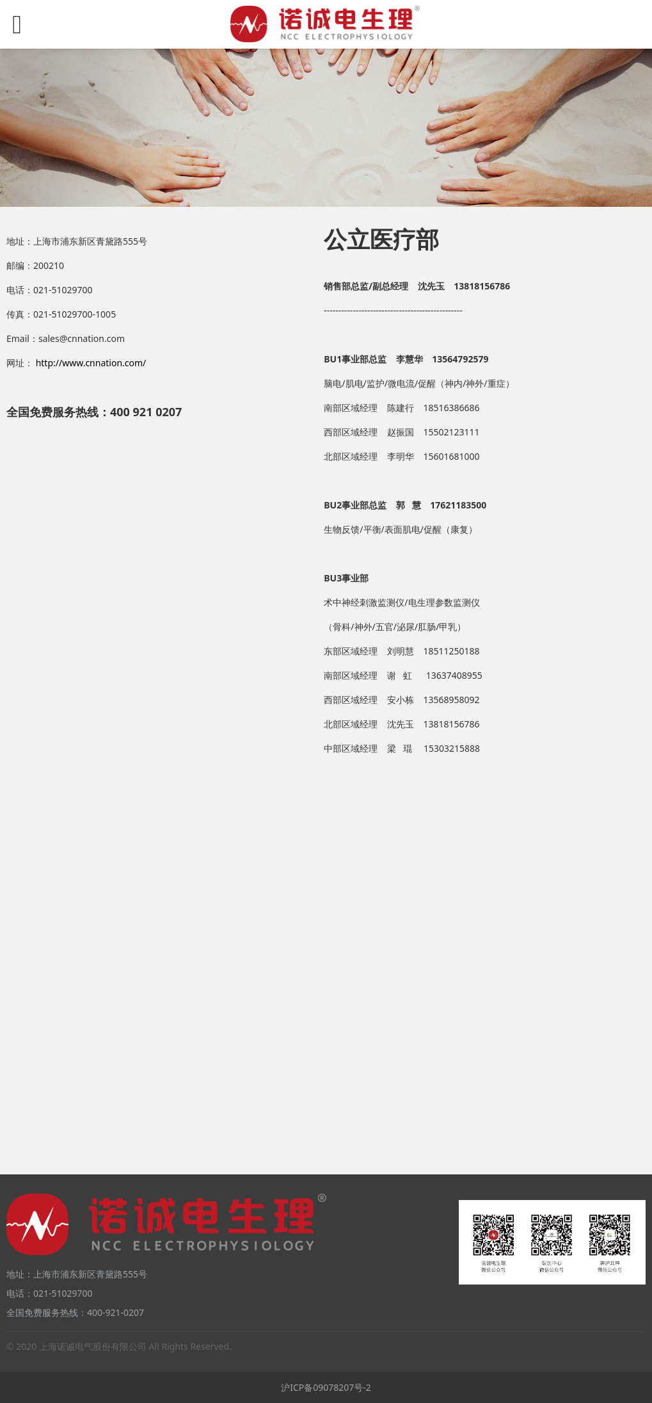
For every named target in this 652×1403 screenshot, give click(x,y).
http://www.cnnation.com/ (91, 363)
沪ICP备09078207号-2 (326, 1387)
